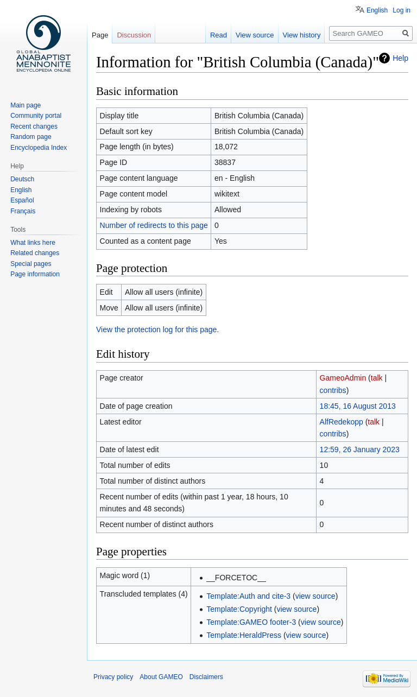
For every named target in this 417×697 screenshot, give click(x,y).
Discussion (134, 35)
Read (218, 35)
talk (377, 377)
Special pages (30, 264)
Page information (35, 274)
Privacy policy (113, 677)
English (377, 10)
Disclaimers (206, 677)
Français (22, 211)
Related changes (34, 253)
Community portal (35, 115)
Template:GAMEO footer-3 (251, 622)
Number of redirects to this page (154, 225)
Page (100, 35)
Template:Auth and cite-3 (248, 596)
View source (255, 35)
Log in (401, 10)
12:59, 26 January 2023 (360, 449)
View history (302, 35)
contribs (333, 390)
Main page (25, 105)
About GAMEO (161, 677)
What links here (32, 242)
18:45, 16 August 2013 (358, 406)
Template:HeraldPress (243, 635)
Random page (30, 137)
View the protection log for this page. (157, 329)
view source (315, 596)
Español (22, 200)
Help (400, 58)
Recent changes (34, 126)
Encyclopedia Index (38, 147)
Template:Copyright (239, 609)
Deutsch (22, 179)
